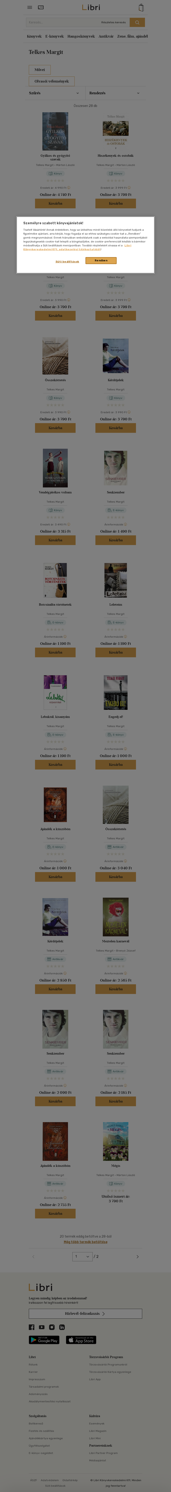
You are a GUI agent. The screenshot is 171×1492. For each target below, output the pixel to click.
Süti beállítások (67, 261)
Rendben (101, 260)
